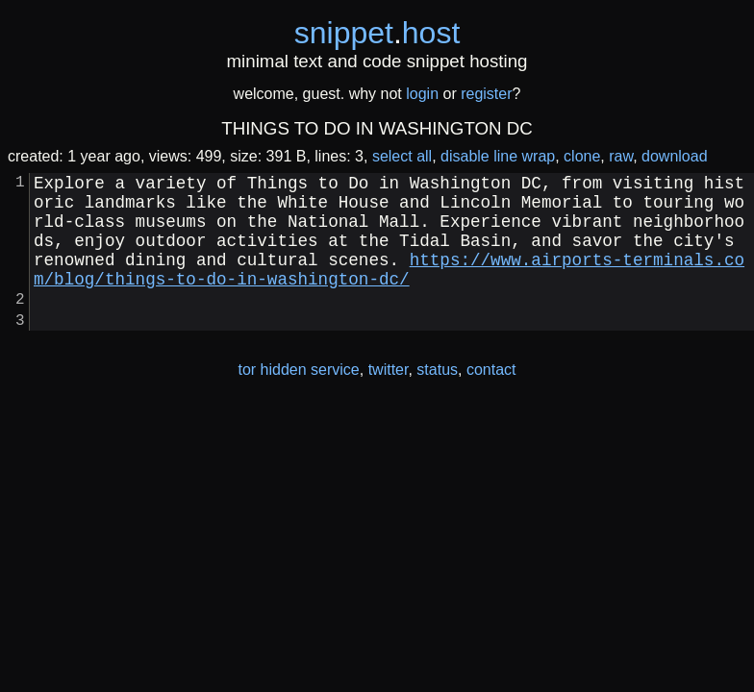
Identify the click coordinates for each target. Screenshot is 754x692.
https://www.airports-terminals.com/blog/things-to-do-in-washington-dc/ (389, 289)
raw (621, 156)
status (437, 400)
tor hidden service (298, 400)
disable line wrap (497, 156)
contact (491, 400)
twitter (388, 400)
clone (582, 156)
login (422, 94)
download (674, 156)
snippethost (377, 32)
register (486, 94)
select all (402, 156)
